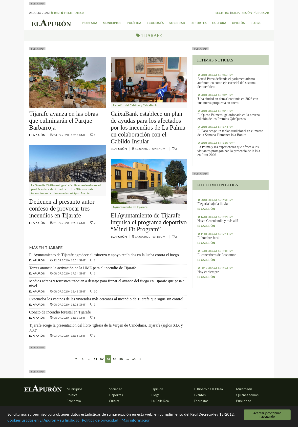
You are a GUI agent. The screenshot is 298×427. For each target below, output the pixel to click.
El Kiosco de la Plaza (208, 389)
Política (134, 23)
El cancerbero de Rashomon (216, 255)
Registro (222, 13)
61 (134, 359)
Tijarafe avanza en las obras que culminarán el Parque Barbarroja (63, 120)
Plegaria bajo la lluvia (212, 204)
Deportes (199, 23)
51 (95, 359)
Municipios (112, 23)
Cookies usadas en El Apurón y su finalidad (43, 420)
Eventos (200, 395)
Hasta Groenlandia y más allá (217, 221)
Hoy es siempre (208, 272)
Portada (89, 23)
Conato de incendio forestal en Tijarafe (60, 312)
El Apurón (37, 135)
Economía (155, 23)
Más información (136, 420)
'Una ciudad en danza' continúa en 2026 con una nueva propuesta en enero (227, 101)
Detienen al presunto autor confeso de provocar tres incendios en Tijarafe (62, 208)
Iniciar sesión (241, 13)
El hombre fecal (208, 238)
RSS (55, 13)
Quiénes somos (247, 395)
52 (102, 359)
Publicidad (243, 401)
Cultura (219, 23)
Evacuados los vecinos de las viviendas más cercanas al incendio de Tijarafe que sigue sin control (106, 299)
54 (114, 359)
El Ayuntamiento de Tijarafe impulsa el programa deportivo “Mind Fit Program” (149, 222)
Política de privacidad (100, 420)
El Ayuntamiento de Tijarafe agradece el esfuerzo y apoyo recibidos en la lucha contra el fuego (104, 255)
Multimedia (244, 389)
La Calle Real (160, 401)
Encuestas (201, 401)
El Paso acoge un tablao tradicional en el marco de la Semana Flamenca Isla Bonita (230, 133)
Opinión (238, 23)
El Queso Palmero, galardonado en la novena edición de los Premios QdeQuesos (228, 117)
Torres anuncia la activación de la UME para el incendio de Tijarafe (82, 268)
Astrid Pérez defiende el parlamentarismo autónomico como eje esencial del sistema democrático (226, 83)
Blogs (255, 23)
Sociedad (177, 23)
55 (121, 359)
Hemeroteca (72, 13)
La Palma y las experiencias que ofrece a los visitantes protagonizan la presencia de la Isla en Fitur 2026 (228, 151)
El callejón (206, 208)
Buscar (261, 13)
